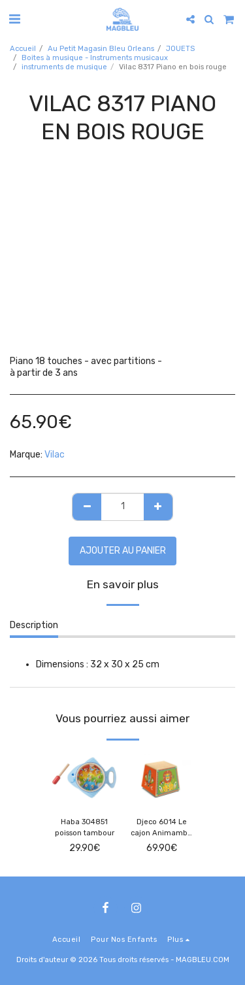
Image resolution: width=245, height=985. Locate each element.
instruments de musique (64, 67)
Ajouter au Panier (123, 550)
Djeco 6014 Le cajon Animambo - (161, 828)
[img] (84, 778)
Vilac (54, 454)
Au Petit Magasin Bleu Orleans (101, 48)
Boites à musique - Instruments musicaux (95, 58)
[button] (14, 19)
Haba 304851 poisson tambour (84, 827)
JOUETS (180, 48)
